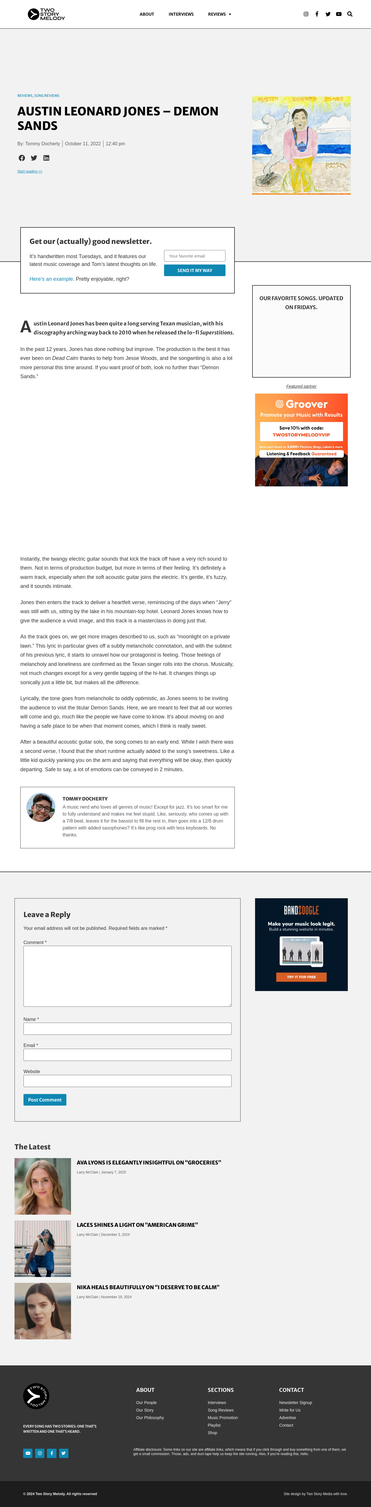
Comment (35, 942)
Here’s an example (51, 279)
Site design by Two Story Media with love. (316, 1494)
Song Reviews (46, 95)
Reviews (219, 14)
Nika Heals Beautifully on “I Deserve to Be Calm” (148, 1287)
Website (31, 1071)
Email (30, 1045)
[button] (22, 158)
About (147, 14)
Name (31, 1019)
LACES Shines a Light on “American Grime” (137, 1225)
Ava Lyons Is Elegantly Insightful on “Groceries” (149, 1162)
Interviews (181, 14)
